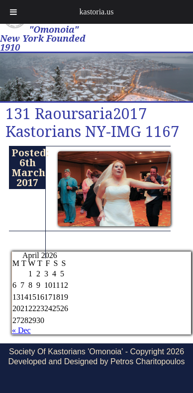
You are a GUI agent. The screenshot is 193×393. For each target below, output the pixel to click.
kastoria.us (97, 11)
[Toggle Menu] (13, 12)
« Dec (21, 330)
